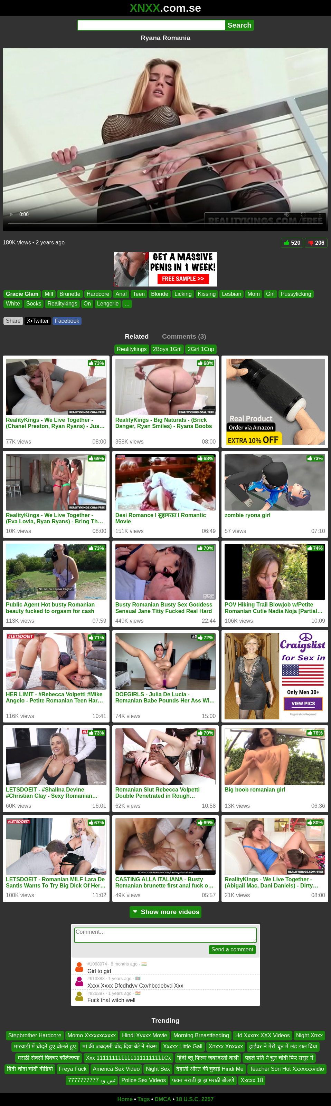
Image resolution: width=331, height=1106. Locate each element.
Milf (49, 294)
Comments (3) (184, 336)
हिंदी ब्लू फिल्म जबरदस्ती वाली (208, 1057)
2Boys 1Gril (167, 349)
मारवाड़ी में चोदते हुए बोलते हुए (45, 1046)
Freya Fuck (73, 1069)
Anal (120, 294)
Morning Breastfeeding (201, 1035)
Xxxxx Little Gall (182, 1046)
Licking (183, 294)
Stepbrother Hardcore (35, 1035)
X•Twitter (38, 321)
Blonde (159, 294)
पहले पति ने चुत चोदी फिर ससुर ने (279, 1057)
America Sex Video (116, 1069)
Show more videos (166, 911)
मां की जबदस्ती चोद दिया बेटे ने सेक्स (119, 1046)
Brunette (69, 294)
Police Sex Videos (144, 1080)
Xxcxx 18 (251, 1080)
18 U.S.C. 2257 (195, 1099)
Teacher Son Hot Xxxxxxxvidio (287, 1069)
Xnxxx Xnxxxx (226, 1046)
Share (13, 321)
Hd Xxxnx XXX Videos (262, 1035)
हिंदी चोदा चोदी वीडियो (30, 1069)
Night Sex (158, 1069)
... (127, 304)
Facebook (67, 321)
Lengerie (108, 304)
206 (316, 243)
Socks (33, 304)
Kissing (207, 294)
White (13, 304)
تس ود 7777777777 (91, 1080)
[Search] (151, 25)
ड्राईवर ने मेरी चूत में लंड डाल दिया (283, 1046)
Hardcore (98, 294)
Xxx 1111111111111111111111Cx (128, 1057)
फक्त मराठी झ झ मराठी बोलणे (203, 1080)
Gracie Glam (22, 294)
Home (125, 1099)
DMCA (162, 1099)
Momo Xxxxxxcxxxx (92, 1035)
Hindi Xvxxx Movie (144, 1035)
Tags (144, 1099)
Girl (270, 294)
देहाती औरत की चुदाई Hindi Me (210, 1069)
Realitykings (62, 304)
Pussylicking (296, 294)
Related (137, 336)
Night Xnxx (309, 1035)
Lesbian (231, 294)
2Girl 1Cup (201, 349)
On (87, 304)
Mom (253, 294)
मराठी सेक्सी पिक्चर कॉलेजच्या (48, 1057)
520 (292, 243)
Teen (139, 294)
